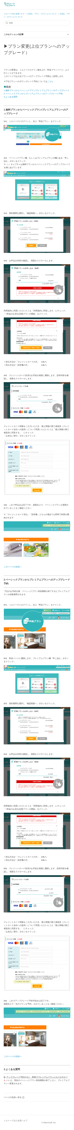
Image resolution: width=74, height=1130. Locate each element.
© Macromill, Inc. (48, 1122)
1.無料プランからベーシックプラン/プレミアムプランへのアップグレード (36, 90)
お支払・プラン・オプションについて (42, 14)
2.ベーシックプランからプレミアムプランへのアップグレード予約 (33, 93)
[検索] (37, 23)
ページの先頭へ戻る (14, 1097)
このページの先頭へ (13, 567)
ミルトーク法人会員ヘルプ (14, 14)
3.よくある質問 (10, 97)
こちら (50, 81)
